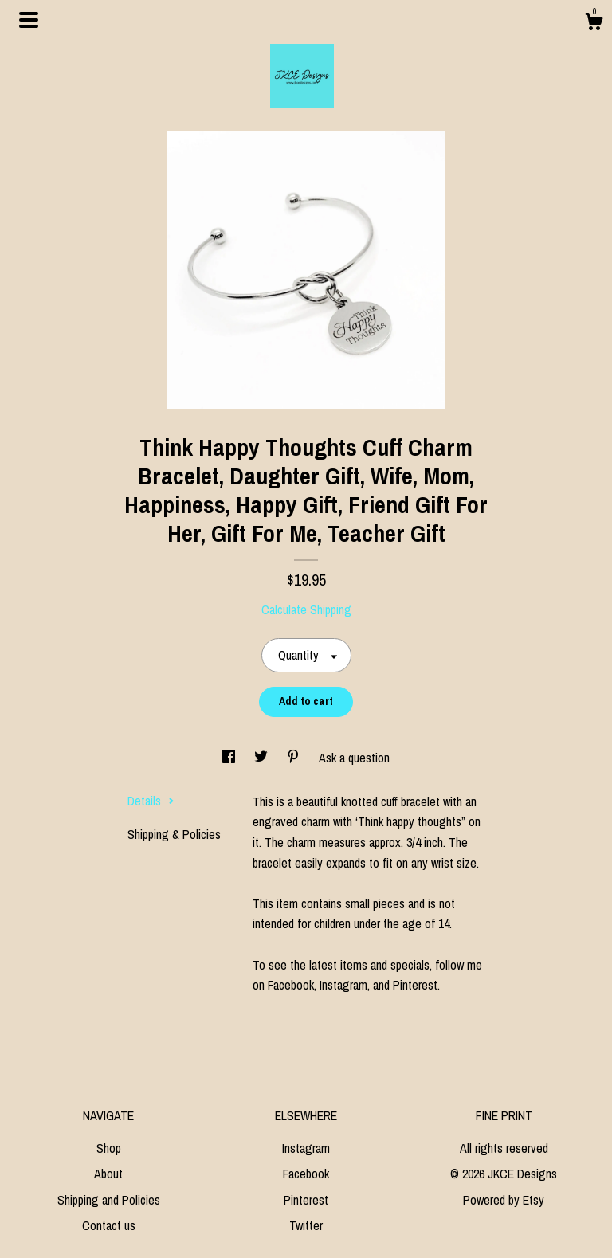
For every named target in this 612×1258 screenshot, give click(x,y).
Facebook (306, 1173)
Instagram (306, 1148)
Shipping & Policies (174, 834)
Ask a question (354, 757)
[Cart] (593, 24)
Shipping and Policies (108, 1200)
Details (151, 800)
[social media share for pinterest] (295, 757)
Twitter (306, 1225)
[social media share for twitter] (262, 757)
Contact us (108, 1225)
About (108, 1173)
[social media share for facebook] (230, 757)
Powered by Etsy (503, 1200)
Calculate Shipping (306, 609)
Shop (108, 1148)
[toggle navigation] (28, 20)
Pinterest (306, 1200)
